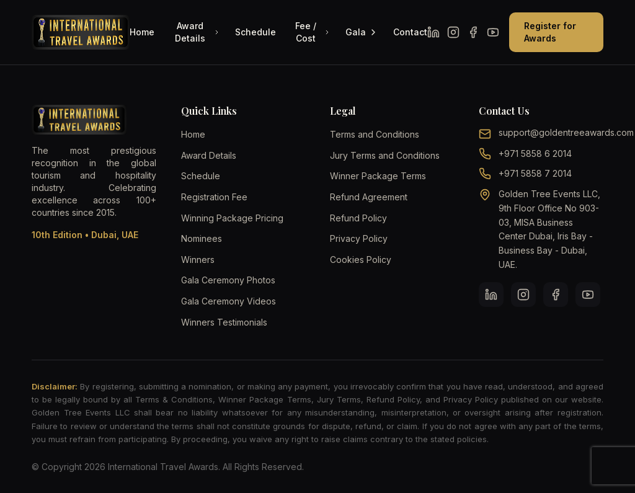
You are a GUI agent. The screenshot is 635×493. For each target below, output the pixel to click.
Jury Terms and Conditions (385, 155)
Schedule (255, 32)
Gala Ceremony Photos (228, 280)
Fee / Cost (312, 31)
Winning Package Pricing (232, 218)
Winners (198, 259)
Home (142, 32)
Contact (410, 32)
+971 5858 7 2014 (535, 173)
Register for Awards (550, 31)
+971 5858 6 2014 (535, 153)
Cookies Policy (360, 259)
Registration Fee (214, 197)
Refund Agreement (368, 197)
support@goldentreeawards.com (566, 132)
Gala (361, 32)
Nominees (201, 238)
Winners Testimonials (224, 322)
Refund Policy (358, 218)
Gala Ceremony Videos (228, 301)
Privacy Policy (359, 238)
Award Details (197, 31)
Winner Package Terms (378, 176)
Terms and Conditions (374, 134)
